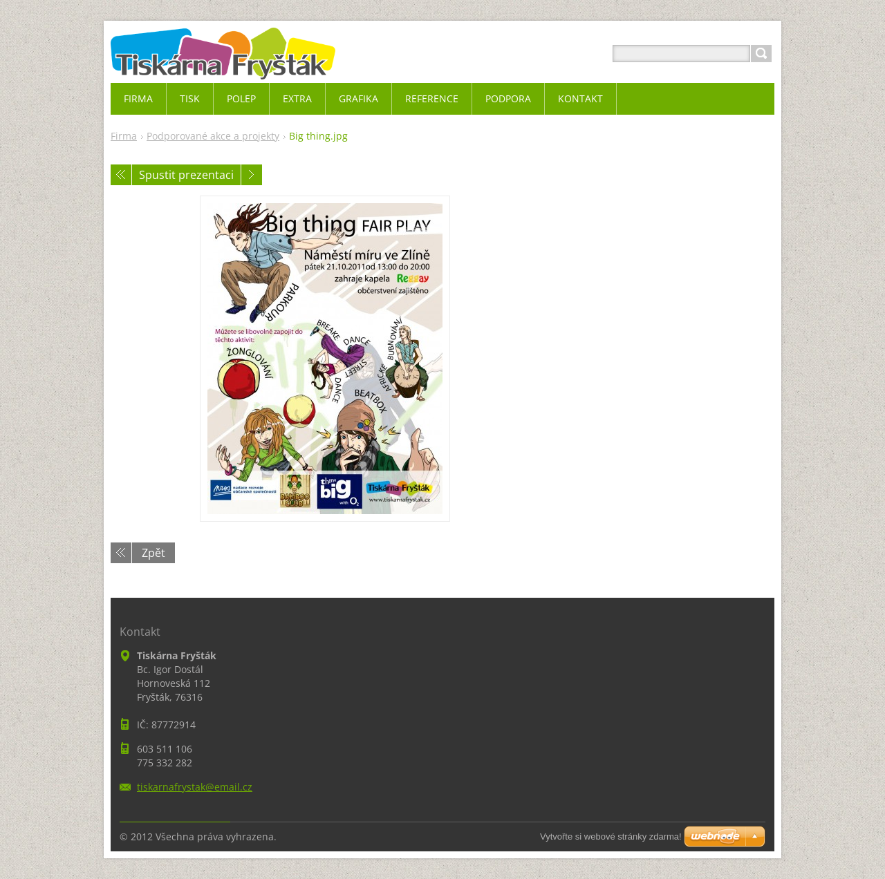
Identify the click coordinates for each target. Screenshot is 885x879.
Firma (124, 135)
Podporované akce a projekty (213, 135)
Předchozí (121, 174)
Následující (251, 174)
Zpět (153, 552)
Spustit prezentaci (186, 174)
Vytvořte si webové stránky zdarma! (611, 836)
